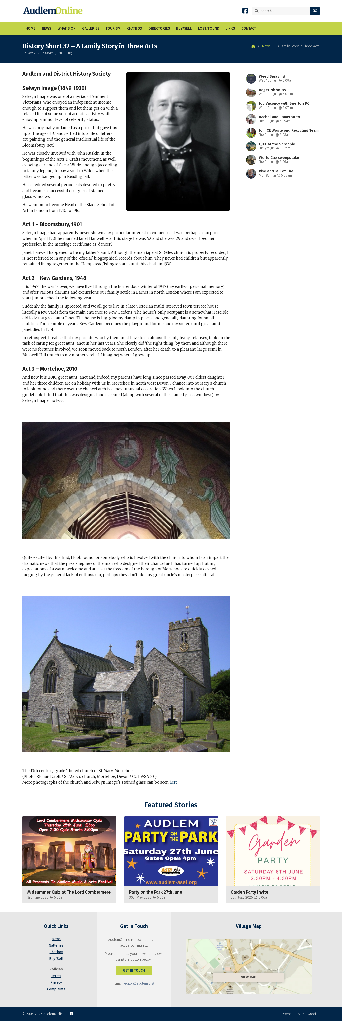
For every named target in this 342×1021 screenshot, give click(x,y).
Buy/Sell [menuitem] (184, 28)
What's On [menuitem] (67, 28)
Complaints (56, 989)
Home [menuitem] (31, 28)
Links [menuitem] (230, 28)
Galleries (56, 945)
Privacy (56, 982)
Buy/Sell (56, 959)
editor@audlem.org (139, 983)
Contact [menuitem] (248, 28)
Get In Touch (134, 970)
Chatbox (56, 952)
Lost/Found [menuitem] (208, 28)
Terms (56, 976)
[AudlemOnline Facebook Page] (245, 11)
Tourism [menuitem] (113, 28)
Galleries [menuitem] (90, 28)
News (266, 46)
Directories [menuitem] (159, 28)
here (174, 782)
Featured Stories (170, 805)
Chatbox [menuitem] (134, 28)
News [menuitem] (46, 28)
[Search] (282, 11)
